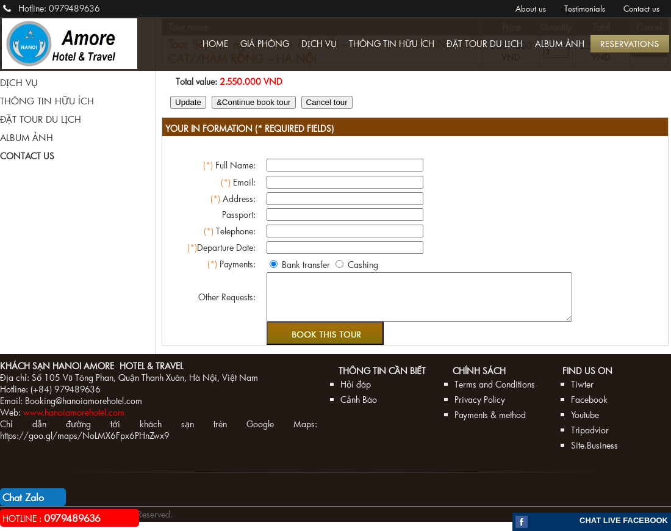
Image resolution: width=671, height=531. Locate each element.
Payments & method (490, 424)
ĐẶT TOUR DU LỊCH (485, 43)
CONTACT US (27, 156)
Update (188, 102)
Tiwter (582, 393)
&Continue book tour (254, 102)
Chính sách (479, 380)
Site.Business (594, 454)
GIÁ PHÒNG (264, 43)
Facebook (589, 408)
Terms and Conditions (494, 393)
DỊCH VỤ (319, 43)
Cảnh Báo (358, 408)
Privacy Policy (479, 408)
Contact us (641, 8)
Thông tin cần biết (382, 380)
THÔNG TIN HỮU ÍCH (391, 43)
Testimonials (584, 8)
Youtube (585, 424)
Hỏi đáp (355, 393)
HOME (215, 43)
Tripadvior (590, 439)
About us (530, 8)
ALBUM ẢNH (559, 43)
